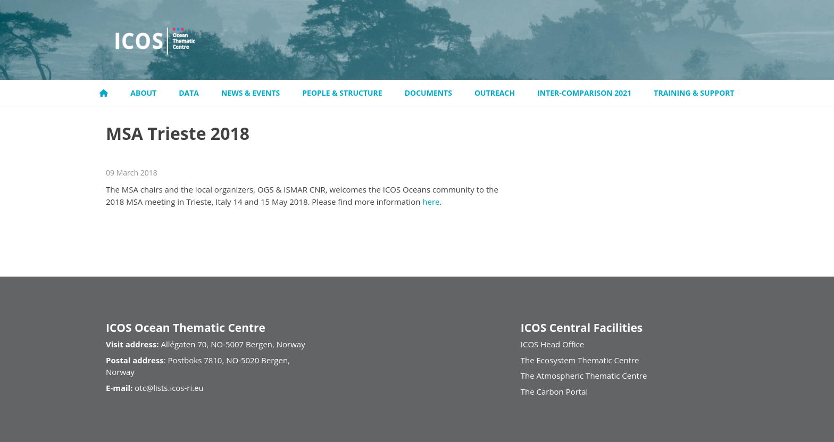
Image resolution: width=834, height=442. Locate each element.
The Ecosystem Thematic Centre (580, 360)
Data (189, 93)
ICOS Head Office (552, 344)
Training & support (694, 93)
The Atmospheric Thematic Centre (584, 375)
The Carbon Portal (554, 391)
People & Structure (342, 93)
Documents (428, 93)
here (430, 201)
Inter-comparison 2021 (584, 93)
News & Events (250, 93)
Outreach (494, 93)
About (143, 93)
